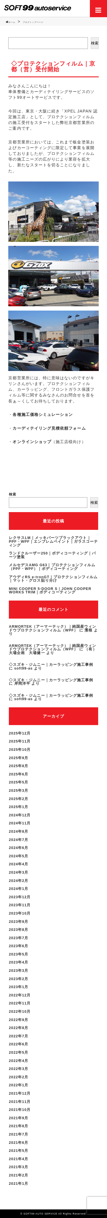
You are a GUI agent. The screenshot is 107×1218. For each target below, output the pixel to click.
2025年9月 (19, 758)
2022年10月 (20, 1012)
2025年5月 (19, 782)
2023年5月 (19, 954)
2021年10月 (20, 1110)
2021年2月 (19, 1175)
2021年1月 (19, 1184)
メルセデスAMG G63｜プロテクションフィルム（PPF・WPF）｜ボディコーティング (52, 567)
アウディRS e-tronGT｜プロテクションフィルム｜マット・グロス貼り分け (53, 579)
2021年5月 (19, 1151)
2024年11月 (20, 823)
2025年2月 (19, 799)
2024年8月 (19, 832)
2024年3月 (19, 872)
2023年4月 (19, 962)
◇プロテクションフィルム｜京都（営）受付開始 (53, 66)
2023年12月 (20, 897)
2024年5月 (19, 856)
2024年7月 (19, 840)
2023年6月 (19, 946)
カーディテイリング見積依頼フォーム (49, 428)
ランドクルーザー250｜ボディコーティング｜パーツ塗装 (52, 555)
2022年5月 (19, 1053)
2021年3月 (19, 1167)
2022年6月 (19, 1044)
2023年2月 (19, 979)
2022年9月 (19, 1020)
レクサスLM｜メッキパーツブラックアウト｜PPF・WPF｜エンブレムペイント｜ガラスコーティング (53, 541)
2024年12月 (20, 815)
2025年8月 (19, 766)
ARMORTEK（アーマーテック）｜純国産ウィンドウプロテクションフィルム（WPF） (52, 628)
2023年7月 (19, 938)
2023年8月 (19, 930)
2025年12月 (20, 733)
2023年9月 (19, 922)
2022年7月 (19, 1036)
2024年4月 (19, 864)
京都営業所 (79, 122)
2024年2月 (19, 881)
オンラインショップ (32, 441)
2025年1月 (19, 807)
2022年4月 (19, 1061)
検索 (94, 43)
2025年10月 (20, 750)
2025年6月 (19, 774)
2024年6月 (19, 848)
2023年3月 (19, 971)
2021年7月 (19, 1134)
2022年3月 (19, 1069)
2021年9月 (19, 1118)
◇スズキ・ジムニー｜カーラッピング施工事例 (51, 665)
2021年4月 (19, 1159)
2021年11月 (20, 1102)
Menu (98, 8)
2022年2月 (19, 1077)
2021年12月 (20, 1093)
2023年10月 (20, 913)
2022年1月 (19, 1085)
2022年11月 (20, 1003)
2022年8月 (19, 1028)
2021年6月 (19, 1143)
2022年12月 (20, 995)
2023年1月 (19, 987)
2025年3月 (19, 791)
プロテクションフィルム (70, 153)
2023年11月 (20, 905)
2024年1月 (19, 889)
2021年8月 (19, 1126)
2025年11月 (20, 741)
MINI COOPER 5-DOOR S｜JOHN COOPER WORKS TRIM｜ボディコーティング (50, 591)
